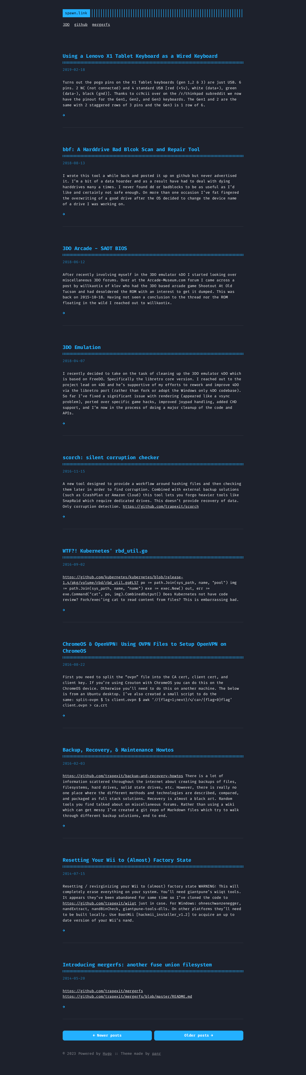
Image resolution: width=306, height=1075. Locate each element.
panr (156, 1053)
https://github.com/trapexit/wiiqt (99, 903)
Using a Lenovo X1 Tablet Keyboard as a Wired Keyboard (140, 56)
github (81, 24)
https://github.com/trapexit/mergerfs (103, 991)
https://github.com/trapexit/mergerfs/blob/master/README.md (127, 996)
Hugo (107, 1053)
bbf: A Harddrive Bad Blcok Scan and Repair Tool (131, 149)
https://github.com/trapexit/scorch (161, 506)
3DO (66, 24)
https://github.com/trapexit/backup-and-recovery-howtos (123, 775)
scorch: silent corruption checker (111, 457)
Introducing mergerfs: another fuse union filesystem (137, 964)
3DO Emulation (82, 347)
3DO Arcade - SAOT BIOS (95, 248)
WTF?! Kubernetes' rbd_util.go (105, 551)
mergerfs (101, 24)
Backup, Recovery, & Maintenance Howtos (118, 749)
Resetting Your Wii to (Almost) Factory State (127, 860)
